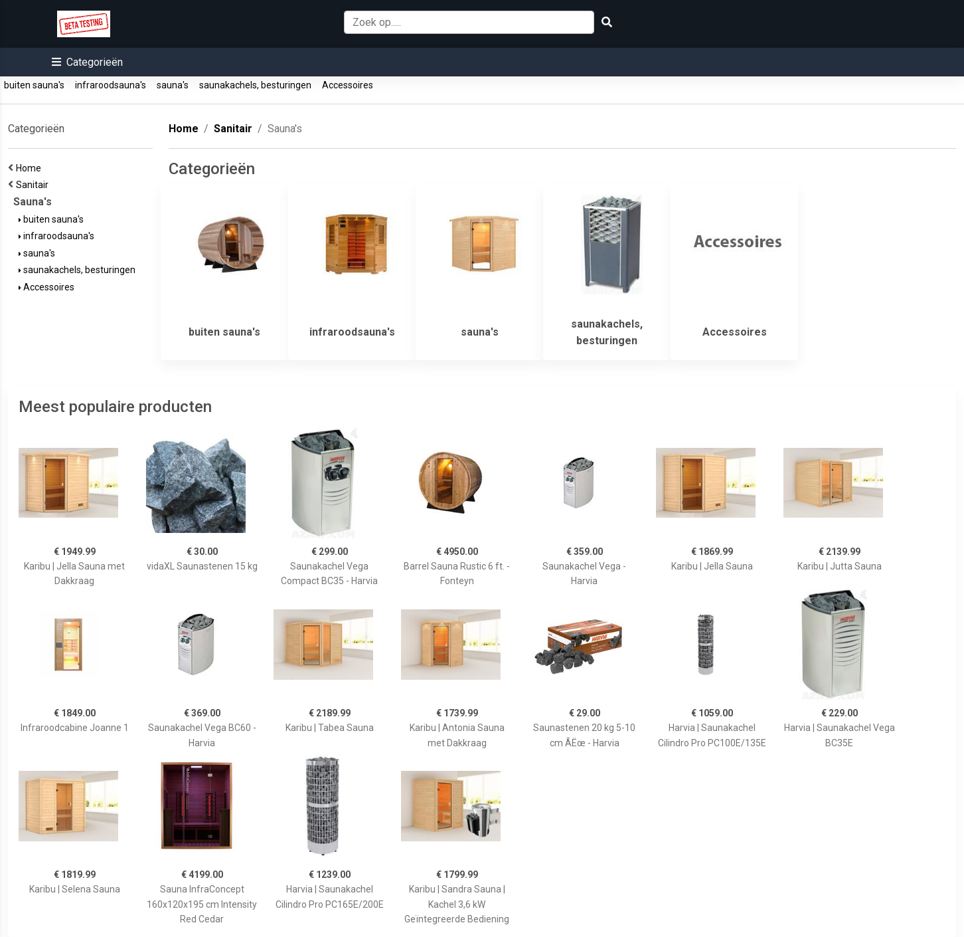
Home (30, 168)
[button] (87, 62)
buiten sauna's (34, 85)
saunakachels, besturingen (255, 85)
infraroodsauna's (110, 85)
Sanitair (34, 184)
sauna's (173, 85)
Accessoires (347, 85)
